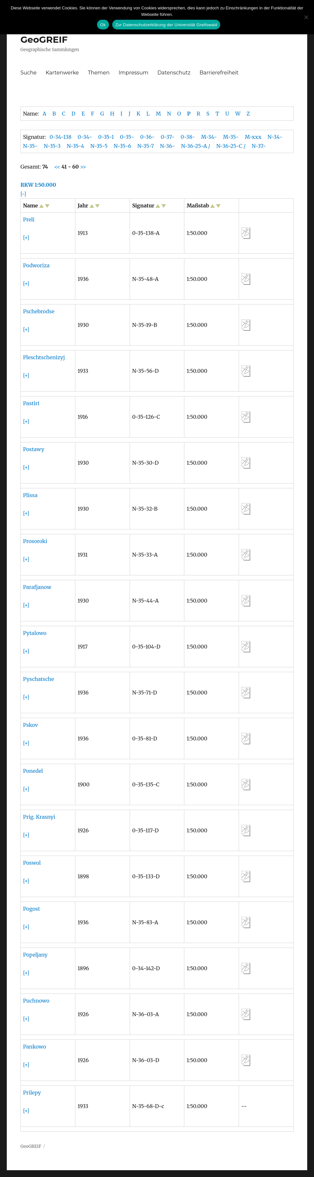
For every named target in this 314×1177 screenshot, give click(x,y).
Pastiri (31, 403)
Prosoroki (35, 541)
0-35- (127, 137)
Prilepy (32, 1092)
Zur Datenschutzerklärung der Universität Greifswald (166, 24)
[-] (23, 194)
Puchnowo (36, 1000)
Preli (29, 219)
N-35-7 (145, 146)
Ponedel (33, 771)
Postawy (33, 449)
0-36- (147, 137)
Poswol (32, 863)
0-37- (168, 137)
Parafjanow (37, 587)
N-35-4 (75, 146)
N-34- (274, 137)
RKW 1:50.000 (38, 185)
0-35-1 (106, 137)
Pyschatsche (38, 679)
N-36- (167, 146)
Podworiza (36, 265)
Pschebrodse (38, 311)
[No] (306, 17)
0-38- (188, 137)
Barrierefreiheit (219, 73)
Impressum (133, 73)
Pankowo (34, 1046)
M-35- (231, 137)
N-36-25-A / (195, 146)
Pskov (30, 725)
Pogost (31, 908)
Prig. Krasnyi (39, 817)
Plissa (30, 495)
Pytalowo (34, 633)
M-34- (209, 137)
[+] (26, 237)
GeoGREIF (44, 39)
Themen (99, 73)
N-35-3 (52, 146)
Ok (103, 24)
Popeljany (35, 954)
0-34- (85, 137)
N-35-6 (122, 146)
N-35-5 (98, 146)
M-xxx (253, 137)
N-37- (259, 146)
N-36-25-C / (230, 146)
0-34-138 (60, 137)
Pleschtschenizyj (44, 357)
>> (82, 166)
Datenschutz (173, 73)
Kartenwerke (62, 73)
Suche (28, 73)
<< (57, 166)
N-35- (30, 146)
